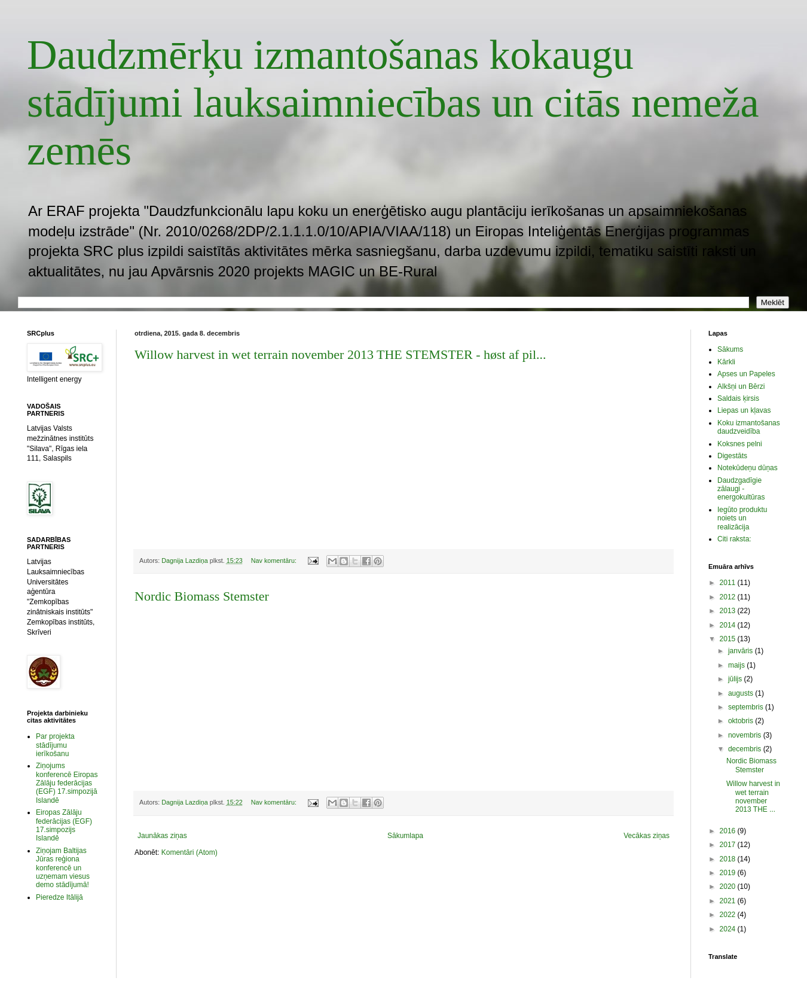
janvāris (741, 651)
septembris (746, 707)
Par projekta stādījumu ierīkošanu (55, 745)
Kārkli (726, 362)
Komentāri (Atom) (189, 852)
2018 (729, 859)
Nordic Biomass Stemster (201, 596)
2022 (729, 914)
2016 (729, 831)
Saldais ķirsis (738, 398)
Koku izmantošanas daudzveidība (748, 427)
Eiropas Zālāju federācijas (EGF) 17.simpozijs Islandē (64, 825)
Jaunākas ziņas (162, 835)
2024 (729, 929)
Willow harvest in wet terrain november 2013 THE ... (753, 796)
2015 (729, 639)
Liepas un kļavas (744, 410)
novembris (745, 735)
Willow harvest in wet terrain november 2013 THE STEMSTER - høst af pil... (340, 354)
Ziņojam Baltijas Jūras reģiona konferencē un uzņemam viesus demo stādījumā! (63, 868)
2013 (729, 611)
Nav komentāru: (274, 560)
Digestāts (732, 456)
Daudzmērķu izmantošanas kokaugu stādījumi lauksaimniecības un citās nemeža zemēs (393, 102)
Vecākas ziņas (646, 835)
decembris (745, 749)
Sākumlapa (405, 835)
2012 (729, 597)
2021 (729, 901)
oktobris (741, 721)
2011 (729, 582)
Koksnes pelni (739, 444)
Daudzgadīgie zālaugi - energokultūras (741, 489)
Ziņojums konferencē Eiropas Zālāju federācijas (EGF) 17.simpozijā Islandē (66, 783)
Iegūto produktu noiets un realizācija (742, 518)
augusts (741, 693)
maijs (737, 665)
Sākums (730, 349)
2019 (729, 873)
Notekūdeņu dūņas (747, 468)
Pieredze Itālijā (59, 897)
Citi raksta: (734, 539)
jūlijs (736, 679)
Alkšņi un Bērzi (741, 386)
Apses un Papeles (746, 374)
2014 (729, 625)
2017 (729, 844)
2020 (729, 886)
